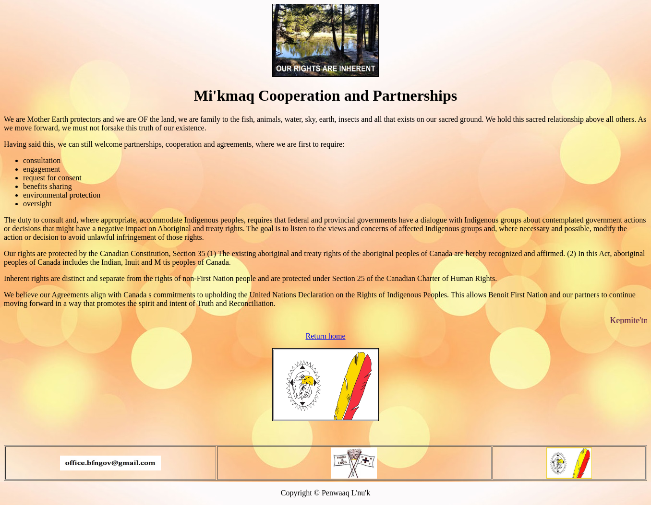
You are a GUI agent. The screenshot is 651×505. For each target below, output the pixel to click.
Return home (325, 336)
